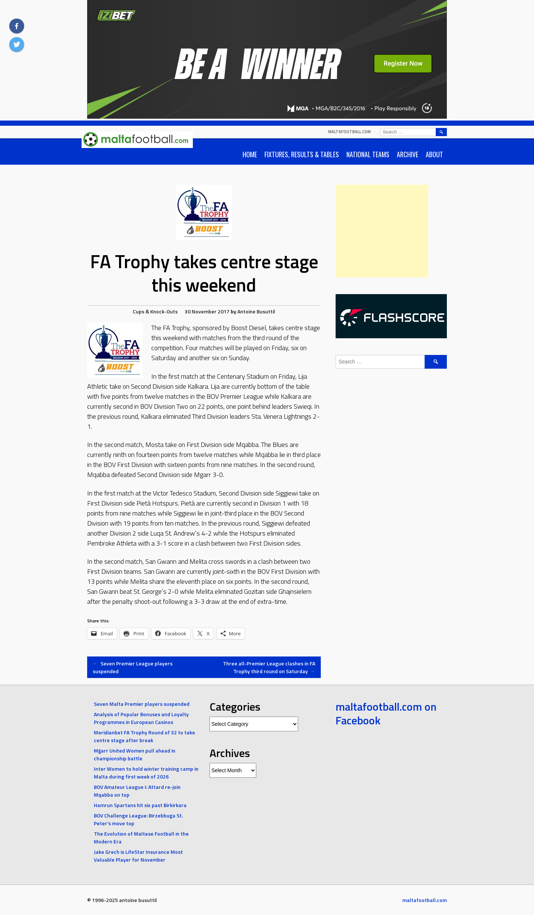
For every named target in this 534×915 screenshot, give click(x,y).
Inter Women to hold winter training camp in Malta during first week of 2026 (146, 772)
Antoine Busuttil (256, 311)
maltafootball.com (349, 132)
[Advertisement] (382, 231)
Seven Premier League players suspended (132, 667)
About (434, 154)
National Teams (367, 154)
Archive (407, 154)
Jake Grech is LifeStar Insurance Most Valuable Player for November (138, 855)
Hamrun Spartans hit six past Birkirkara (140, 805)
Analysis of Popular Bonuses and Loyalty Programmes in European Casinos (141, 718)
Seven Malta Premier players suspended (141, 704)
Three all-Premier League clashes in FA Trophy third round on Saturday (269, 667)
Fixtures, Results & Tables (301, 154)
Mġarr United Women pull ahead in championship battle (134, 754)
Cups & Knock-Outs (155, 311)
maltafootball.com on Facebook (386, 713)
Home (250, 154)
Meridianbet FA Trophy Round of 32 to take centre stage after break (144, 736)
